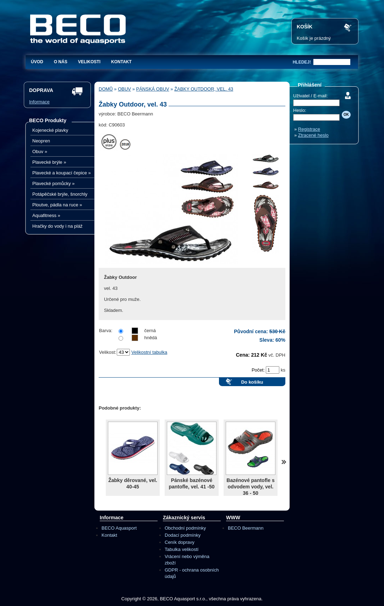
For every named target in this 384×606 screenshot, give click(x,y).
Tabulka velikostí (181, 549)
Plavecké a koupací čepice (61, 172)
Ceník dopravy (179, 542)
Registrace (309, 129)
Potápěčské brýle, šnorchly (59, 194)
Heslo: (299, 110)
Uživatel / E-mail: (310, 95)
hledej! (302, 62)
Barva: (106, 330)
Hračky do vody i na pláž (57, 226)
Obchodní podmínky (185, 528)
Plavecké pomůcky (53, 183)
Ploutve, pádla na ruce (57, 204)
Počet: (259, 370)
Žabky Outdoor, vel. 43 (203, 89)
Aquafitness (46, 215)
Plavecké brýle (49, 162)
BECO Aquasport (119, 528)
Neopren (41, 141)
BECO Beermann (245, 528)
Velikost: (107, 352)
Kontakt (121, 61)
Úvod (37, 61)
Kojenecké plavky (50, 130)
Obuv (39, 151)
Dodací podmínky (183, 535)
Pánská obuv (152, 89)
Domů (106, 89)
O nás (60, 61)
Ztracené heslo (313, 135)
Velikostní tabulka (149, 352)
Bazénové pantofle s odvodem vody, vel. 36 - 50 (250, 486)
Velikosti (89, 61)
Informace (39, 101)
